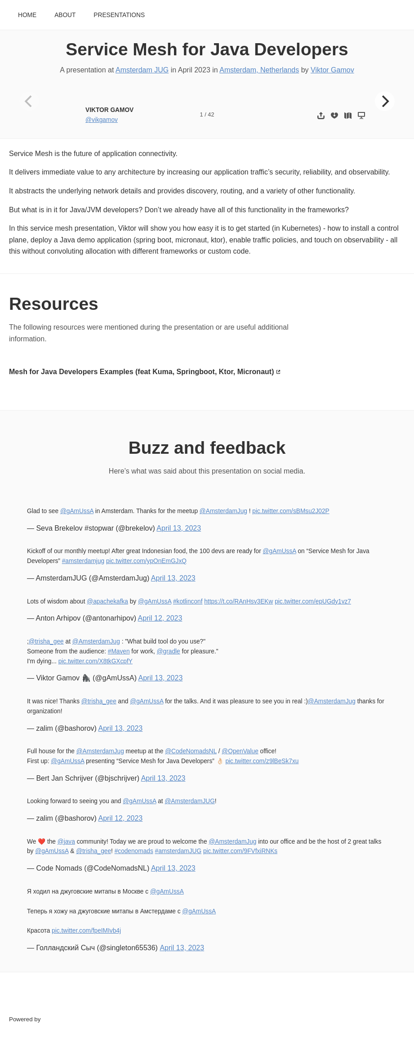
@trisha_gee (46, 641)
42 (211, 114)
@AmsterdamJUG (189, 801)
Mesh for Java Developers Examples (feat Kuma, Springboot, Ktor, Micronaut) (141, 372)
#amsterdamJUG (178, 851)
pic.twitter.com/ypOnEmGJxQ (146, 561)
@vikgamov (101, 119)
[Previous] (29, 101)
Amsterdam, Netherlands (259, 70)
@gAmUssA (76, 511)
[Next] (385, 101)
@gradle (168, 651)
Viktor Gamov (332, 70)
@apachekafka (107, 601)
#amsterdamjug (83, 561)
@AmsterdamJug (223, 511)
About (65, 15)
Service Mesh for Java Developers (207, 49)
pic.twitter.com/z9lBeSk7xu (261, 761)
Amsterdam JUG (142, 70)
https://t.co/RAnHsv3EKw (238, 601)
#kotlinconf (188, 601)
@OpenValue (240, 751)
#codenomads (134, 851)
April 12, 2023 (160, 618)
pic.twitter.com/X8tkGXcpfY (95, 661)
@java (66, 841)
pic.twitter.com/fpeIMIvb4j (86, 930)
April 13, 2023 (178, 528)
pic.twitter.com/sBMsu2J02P (290, 511)
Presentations (119, 15)
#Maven (119, 651)
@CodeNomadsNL (191, 751)
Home (27, 15)
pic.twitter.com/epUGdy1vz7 (313, 601)
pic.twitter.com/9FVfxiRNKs (240, 851)
